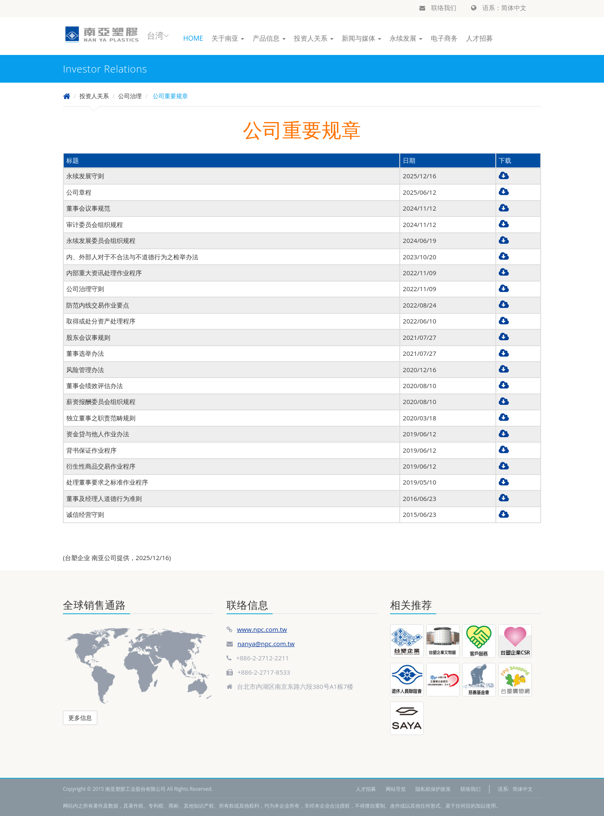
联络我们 (437, 7)
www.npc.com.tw (262, 629)
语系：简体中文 (498, 7)
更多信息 (80, 718)
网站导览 (395, 789)
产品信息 (269, 38)
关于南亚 (227, 38)
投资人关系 (313, 38)
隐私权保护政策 (433, 789)
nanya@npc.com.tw (266, 643)
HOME (193, 38)
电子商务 (444, 38)
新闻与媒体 (361, 38)
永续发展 (406, 38)
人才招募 (479, 38)
